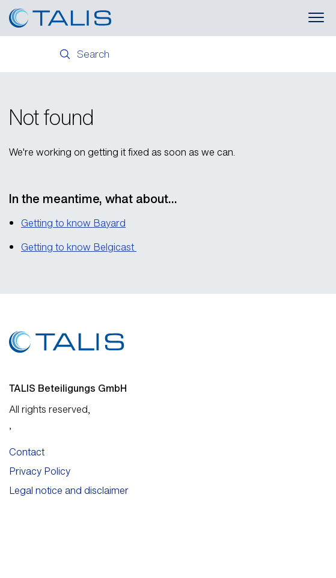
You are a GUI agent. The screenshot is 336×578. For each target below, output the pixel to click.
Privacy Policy (39, 471)
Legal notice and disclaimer (69, 490)
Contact (26, 452)
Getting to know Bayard (73, 223)
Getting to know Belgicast (78, 247)
